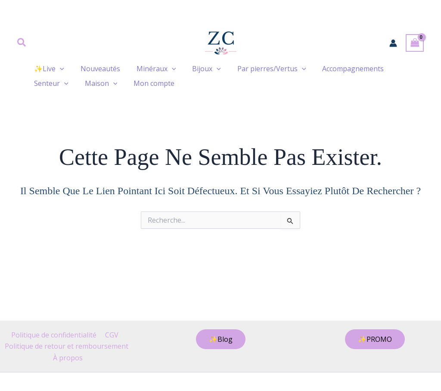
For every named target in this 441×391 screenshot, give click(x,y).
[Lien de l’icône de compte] (393, 43)
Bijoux (197, 68)
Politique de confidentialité (54, 335)
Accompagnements (339, 68)
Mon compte (147, 83)
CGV (111, 335)
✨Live (48, 68)
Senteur (50, 83)
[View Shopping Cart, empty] (415, 42)
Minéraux (150, 68)
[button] (22, 43)
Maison (97, 83)
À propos (68, 358)
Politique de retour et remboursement (66, 346)
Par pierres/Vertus (260, 68)
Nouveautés (96, 68)
